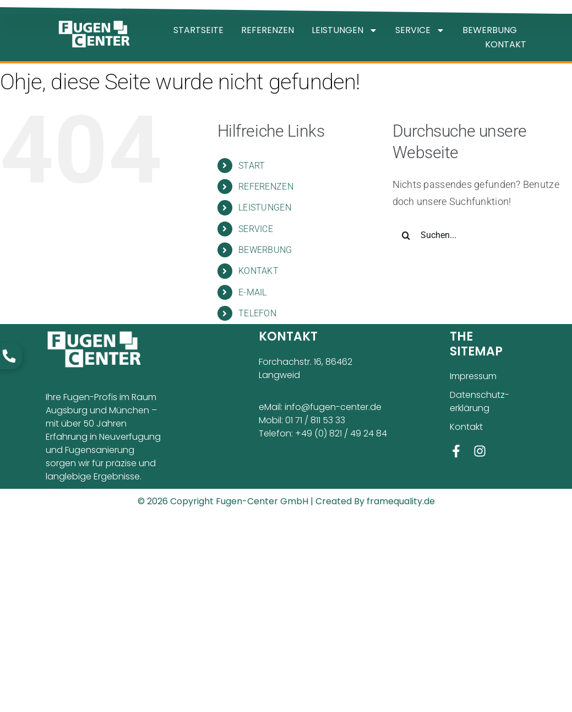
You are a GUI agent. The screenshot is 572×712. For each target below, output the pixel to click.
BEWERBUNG (489, 30)
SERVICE (420, 30)
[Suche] (406, 235)
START (251, 165)
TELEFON (257, 313)
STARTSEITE (198, 30)
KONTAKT (505, 44)
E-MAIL (252, 292)
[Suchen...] (482, 235)
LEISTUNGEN (345, 30)
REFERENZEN (267, 30)
